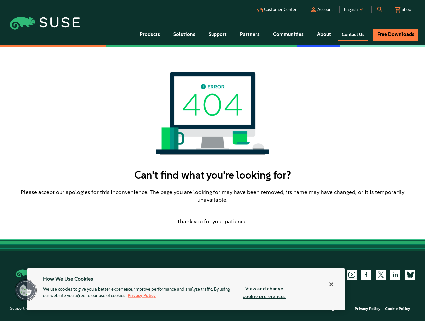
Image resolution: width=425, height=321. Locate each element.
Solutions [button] (184, 34)
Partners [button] (250, 34)
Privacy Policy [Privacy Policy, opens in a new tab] (142, 295)
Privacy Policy (367, 308)
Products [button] (150, 34)
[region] (186, 289)
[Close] (331, 284)
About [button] (324, 34)
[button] (228, 7)
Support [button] (218, 34)
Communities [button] (288, 34)
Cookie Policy (397, 308)
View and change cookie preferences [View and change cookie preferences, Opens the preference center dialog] (264, 292)
